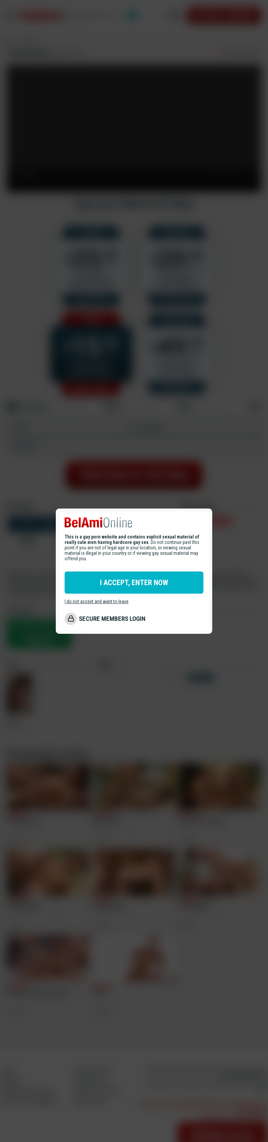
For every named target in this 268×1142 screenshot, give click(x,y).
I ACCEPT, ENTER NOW (134, 582)
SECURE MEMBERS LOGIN (112, 619)
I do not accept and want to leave (97, 601)
